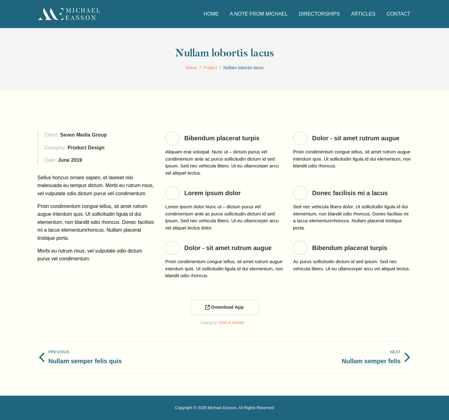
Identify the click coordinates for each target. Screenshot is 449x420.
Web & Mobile (231, 322)
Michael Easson (222, 407)
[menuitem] (211, 14)
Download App (224, 307)
